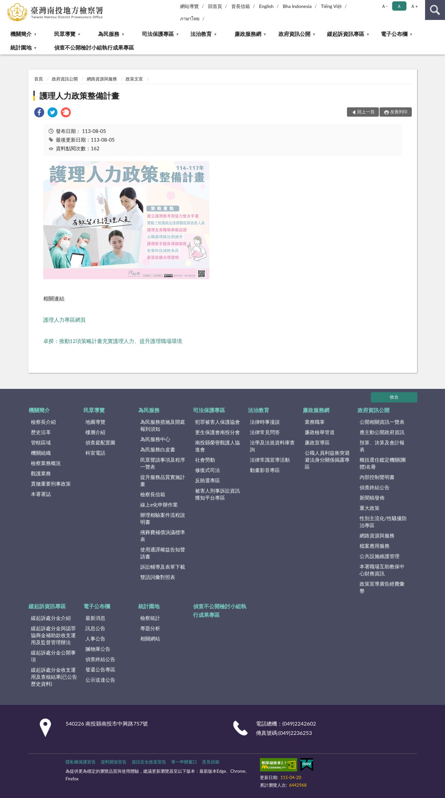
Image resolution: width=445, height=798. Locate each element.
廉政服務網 (248, 34)
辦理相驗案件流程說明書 (162, 518)
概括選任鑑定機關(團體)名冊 (383, 463)
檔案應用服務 (374, 546)
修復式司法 (207, 470)
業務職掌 (315, 422)
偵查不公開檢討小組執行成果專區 (94, 47)
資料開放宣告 (114, 761)
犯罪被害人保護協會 (217, 422)
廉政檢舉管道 (320, 432)
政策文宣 (134, 78)
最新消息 (95, 618)
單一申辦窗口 (184, 761)
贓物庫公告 (97, 649)
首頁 (38, 78)
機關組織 (41, 453)
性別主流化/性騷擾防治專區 (383, 521)
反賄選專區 (207, 480)
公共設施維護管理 (379, 556)
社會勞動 (205, 460)
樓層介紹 (95, 432)
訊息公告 (95, 628)
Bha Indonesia (297, 6)
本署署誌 (41, 494)
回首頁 (215, 6)
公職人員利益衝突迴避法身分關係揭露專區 (327, 460)
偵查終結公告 (374, 487)
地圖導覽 (95, 422)
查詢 (435, 10)
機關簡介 (21, 34)
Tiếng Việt (331, 6)
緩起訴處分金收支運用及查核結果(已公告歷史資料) (54, 677)
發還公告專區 (100, 669)
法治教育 (201, 34)
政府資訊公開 (294, 34)
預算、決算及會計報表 (382, 445)
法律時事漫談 (265, 422)
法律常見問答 (265, 432)
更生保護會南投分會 (217, 432)
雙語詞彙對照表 (157, 577)
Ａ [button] (399, 6)
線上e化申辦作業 (159, 505)
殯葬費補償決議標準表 (162, 535)
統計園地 (21, 47)
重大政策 (370, 508)
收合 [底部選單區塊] (394, 396)
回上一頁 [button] (366, 111)
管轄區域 (41, 442)
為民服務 (108, 34)
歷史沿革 (41, 432)
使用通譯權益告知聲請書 (162, 552)
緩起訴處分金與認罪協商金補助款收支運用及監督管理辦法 (53, 635)
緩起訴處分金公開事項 (53, 655)
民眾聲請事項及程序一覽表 (162, 463)
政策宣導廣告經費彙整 (382, 587)
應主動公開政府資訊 (382, 432)
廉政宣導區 (317, 442)
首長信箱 (240, 6)
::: (5, 5)
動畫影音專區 (265, 470)
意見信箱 (210, 761)
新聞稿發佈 (372, 498)
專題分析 (150, 628)
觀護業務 (41, 473)
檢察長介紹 (43, 422)
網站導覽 (189, 6)
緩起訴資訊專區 (345, 34)
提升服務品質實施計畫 (162, 480)
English (266, 6)
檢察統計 (150, 618)
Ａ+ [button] (414, 6)
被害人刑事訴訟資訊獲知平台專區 (217, 494)
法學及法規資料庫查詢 (272, 445)
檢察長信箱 (152, 494)
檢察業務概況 (46, 463)
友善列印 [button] (398, 111)
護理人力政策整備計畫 (79, 95)
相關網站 (150, 638)
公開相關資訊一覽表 (382, 422)
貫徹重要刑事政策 (51, 484)
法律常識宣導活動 (270, 460)
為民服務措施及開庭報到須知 (162, 425)
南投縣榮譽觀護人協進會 (217, 445)
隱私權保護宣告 (80, 761)
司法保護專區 (158, 34)
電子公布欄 (394, 34)
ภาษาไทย (189, 18)
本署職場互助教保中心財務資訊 (382, 569)
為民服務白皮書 (157, 449)
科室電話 (95, 453)
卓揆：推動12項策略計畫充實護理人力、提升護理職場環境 (112, 341)
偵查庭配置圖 (100, 442)
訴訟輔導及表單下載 (162, 567)
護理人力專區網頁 (64, 319)
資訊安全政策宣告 (149, 761)
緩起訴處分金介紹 (51, 618)
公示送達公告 (100, 680)
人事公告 (95, 638)
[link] (39, 113)
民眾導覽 (64, 34)
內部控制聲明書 (377, 477)
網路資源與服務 (102, 78)
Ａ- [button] (384, 6)
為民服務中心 (155, 439)
